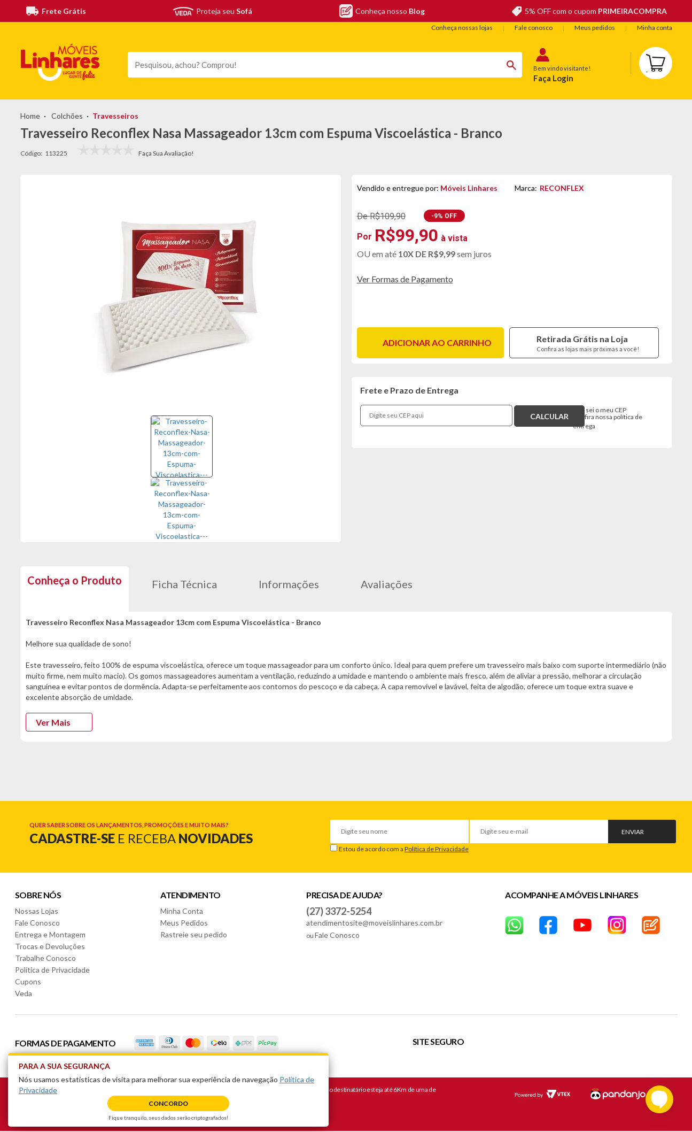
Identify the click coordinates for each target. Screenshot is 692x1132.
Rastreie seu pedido (193, 934)
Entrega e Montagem (50, 934)
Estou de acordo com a (404, 849)
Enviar (632, 832)
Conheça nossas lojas (462, 28)
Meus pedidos (594, 28)
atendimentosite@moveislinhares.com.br (374, 922)
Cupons (28, 981)
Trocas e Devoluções (50, 946)
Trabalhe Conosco (45, 957)
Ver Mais (53, 722)
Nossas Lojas (36, 910)
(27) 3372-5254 (338, 911)
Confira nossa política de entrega (607, 421)
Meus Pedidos (184, 922)
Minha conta (654, 28)
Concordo (168, 1103)
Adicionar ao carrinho (437, 342)
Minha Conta (181, 910)
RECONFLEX (562, 187)
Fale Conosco (37, 922)
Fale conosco (534, 28)
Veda (23, 993)
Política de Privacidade (437, 849)
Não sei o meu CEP (599, 410)
